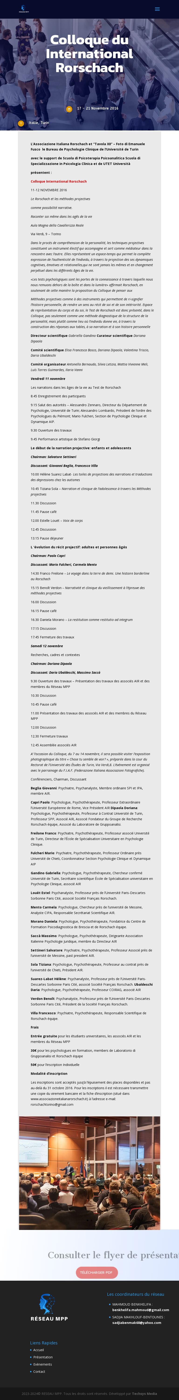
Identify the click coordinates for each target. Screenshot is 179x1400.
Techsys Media (144, 1393)
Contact (39, 1371)
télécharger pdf (96, 1273)
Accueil (38, 1350)
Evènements (42, 1364)
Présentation (43, 1357)
